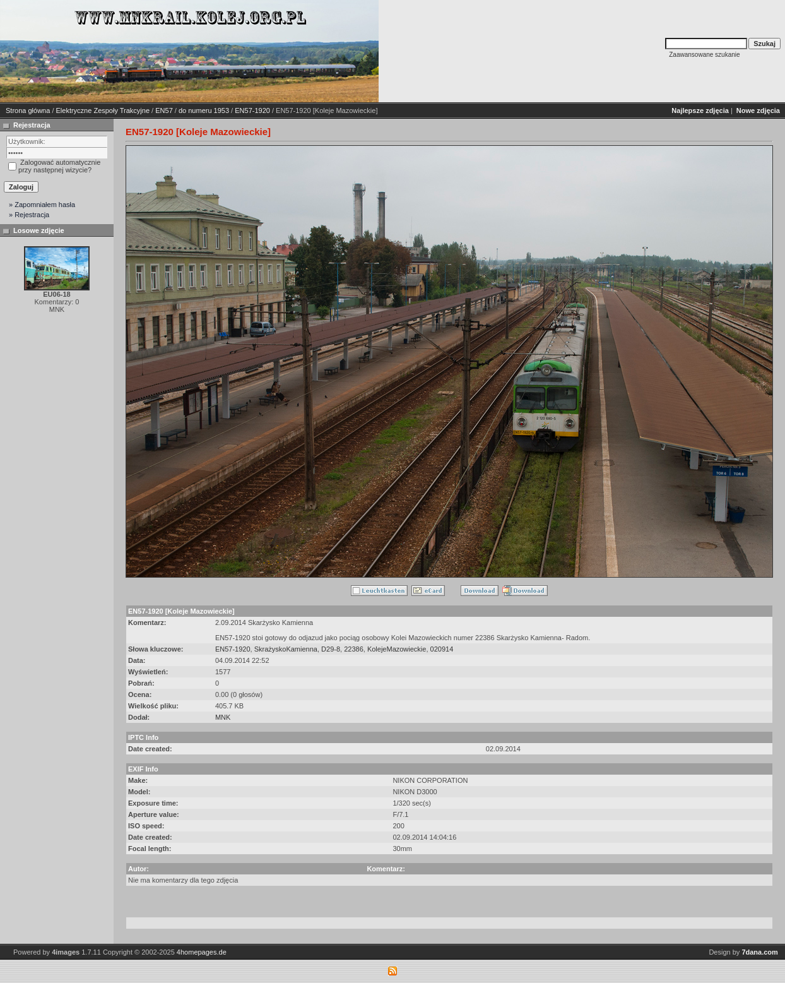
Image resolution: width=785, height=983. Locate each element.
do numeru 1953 (204, 110)
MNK (222, 717)
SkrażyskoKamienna (285, 649)
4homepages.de (202, 952)
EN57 (164, 110)
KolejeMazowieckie (397, 649)
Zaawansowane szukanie (704, 54)
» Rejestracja (29, 214)
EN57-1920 (252, 110)
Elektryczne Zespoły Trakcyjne (103, 110)
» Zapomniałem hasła (42, 204)
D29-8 (330, 649)
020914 (442, 649)
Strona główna (28, 110)
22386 (353, 649)
